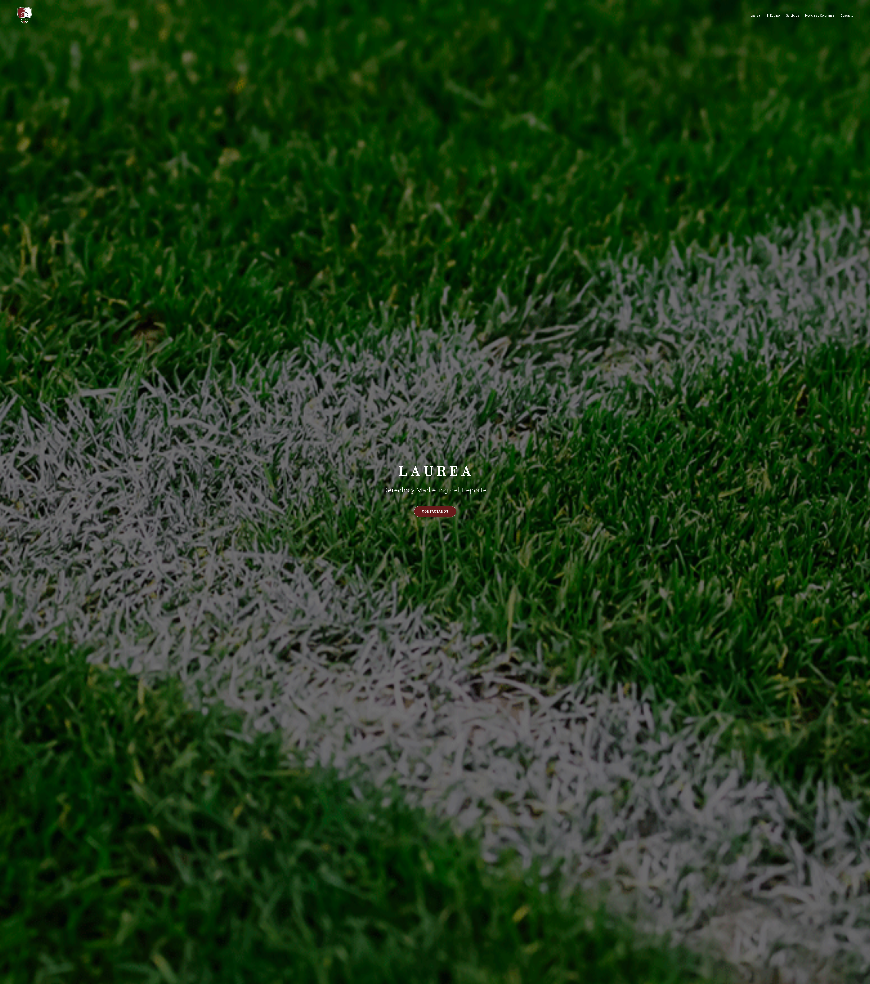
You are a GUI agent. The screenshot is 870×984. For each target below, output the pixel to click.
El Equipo (773, 15)
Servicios (792, 15)
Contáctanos (435, 511)
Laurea (755, 15)
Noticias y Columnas (819, 15)
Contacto (847, 15)
